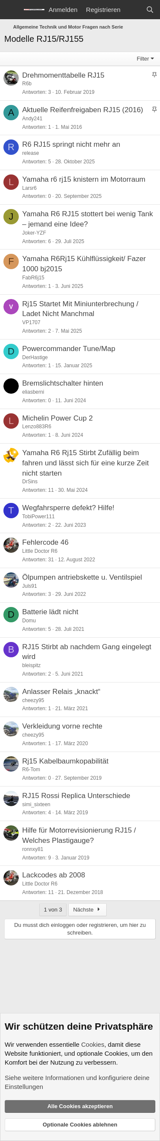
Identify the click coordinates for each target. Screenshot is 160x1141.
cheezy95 (33, 700)
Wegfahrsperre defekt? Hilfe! (68, 508)
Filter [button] (143, 58)
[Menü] (12, 9)
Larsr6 (29, 188)
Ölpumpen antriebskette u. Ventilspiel (82, 577)
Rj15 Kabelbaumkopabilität (65, 761)
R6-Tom (31, 769)
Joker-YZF (34, 233)
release (30, 153)
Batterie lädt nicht (50, 612)
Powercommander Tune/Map (68, 349)
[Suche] (150, 9)
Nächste (87, 909)
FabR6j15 (33, 278)
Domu (29, 621)
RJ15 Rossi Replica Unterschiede (76, 796)
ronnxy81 (32, 849)
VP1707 (31, 322)
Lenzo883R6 (36, 427)
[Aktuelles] (133, 9)
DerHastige (35, 357)
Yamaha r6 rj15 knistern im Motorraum (83, 179)
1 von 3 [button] (53, 909)
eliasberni (33, 392)
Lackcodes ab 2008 (53, 875)
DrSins (30, 482)
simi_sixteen (36, 804)
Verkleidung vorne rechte (62, 726)
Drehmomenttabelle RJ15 (63, 75)
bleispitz (31, 665)
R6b (27, 84)
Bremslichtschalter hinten (62, 383)
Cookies (92, 1044)
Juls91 (29, 586)
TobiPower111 (38, 517)
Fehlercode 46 (45, 542)
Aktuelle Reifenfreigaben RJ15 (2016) (82, 110)
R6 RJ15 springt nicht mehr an (71, 144)
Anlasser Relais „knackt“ (61, 692)
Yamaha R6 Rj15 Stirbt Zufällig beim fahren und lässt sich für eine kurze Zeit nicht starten (85, 463)
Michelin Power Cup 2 (57, 418)
